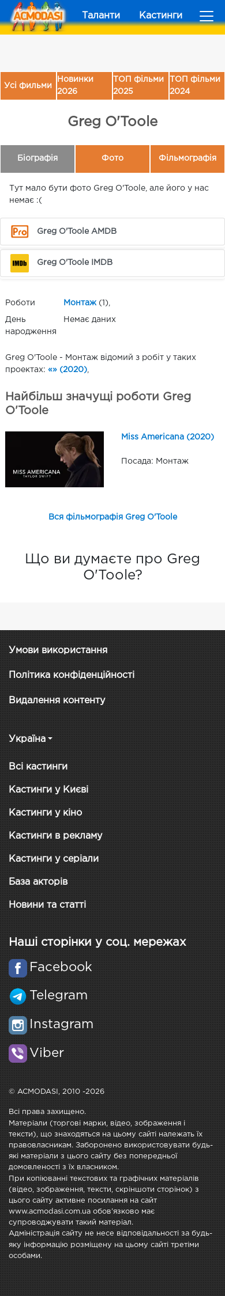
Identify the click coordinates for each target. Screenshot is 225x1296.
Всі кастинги (38, 767)
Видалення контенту (57, 700)
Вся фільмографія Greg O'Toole (112, 517)
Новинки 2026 (75, 85)
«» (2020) (67, 369)
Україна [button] (27, 739)
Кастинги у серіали (54, 859)
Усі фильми (28, 85)
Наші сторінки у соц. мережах (97, 942)
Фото (112, 158)
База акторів (38, 882)
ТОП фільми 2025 (138, 85)
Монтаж (79, 303)
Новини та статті (47, 905)
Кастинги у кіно (45, 813)
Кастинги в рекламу (55, 836)
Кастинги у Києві (48, 790)
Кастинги (160, 16)
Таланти (101, 16)
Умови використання (58, 650)
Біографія (37, 158)
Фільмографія (187, 158)
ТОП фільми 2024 (195, 85)
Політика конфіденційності (71, 675)
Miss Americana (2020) (167, 437)
